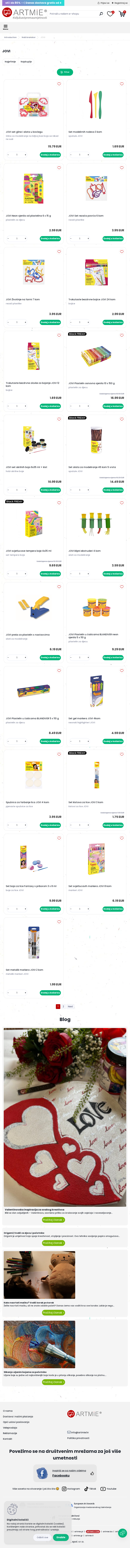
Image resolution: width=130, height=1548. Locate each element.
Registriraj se (121, 2)
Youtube (108, 1489)
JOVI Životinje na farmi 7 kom (23, 299)
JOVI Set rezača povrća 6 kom (85, 215)
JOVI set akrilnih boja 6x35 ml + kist (26, 467)
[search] (101, 15)
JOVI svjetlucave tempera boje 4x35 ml (28, 550)
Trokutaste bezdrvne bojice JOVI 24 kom (91, 299)
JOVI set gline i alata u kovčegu (24, 131)
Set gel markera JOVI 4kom (84, 718)
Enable (61, 1537)
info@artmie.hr (80, 1432)
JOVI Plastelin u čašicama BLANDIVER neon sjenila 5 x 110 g (93, 636)
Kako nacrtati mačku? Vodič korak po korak (29, 1302)
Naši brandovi (28, 37)
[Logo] (24, 13)
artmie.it (89, 1535)
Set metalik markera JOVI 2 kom (24, 969)
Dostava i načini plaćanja (18, 1416)
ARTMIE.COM (93, 1531)
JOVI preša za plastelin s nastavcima (28, 634)
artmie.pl (78, 1531)
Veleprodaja (10, 1427)
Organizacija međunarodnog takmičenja (92, 1507)
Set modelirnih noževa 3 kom (85, 131)
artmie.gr (77, 1535)
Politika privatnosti (78, 1438)
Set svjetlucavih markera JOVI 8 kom (90, 886)
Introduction (10, 37)
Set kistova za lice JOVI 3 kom (85, 802)
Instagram (71, 1489)
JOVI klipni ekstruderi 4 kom (84, 550)
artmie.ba (107, 1531)
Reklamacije (10, 1433)
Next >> (70, 1006)
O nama (8, 1410)
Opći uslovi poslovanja (16, 1422)
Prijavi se (105, 2)
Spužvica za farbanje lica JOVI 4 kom (27, 802)
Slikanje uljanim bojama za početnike (25, 1372)
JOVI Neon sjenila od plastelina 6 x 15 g (28, 215)
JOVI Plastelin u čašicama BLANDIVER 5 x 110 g (32, 718)
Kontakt (7, 1438)
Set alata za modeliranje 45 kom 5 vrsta (92, 467)
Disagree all (42, 1537)
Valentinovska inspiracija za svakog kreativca (34, 1209)
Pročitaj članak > (53, 1220)
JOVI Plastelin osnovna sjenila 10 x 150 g (91, 383)
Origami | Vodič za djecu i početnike (24, 1232)
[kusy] (17, 154)
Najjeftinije (10, 61)
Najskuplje (26, 61)
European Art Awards (84, 1503)
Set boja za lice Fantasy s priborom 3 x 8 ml (31, 886)
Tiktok (90, 1489)
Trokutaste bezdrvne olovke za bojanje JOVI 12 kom (32, 385)
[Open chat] (122, 1533)
